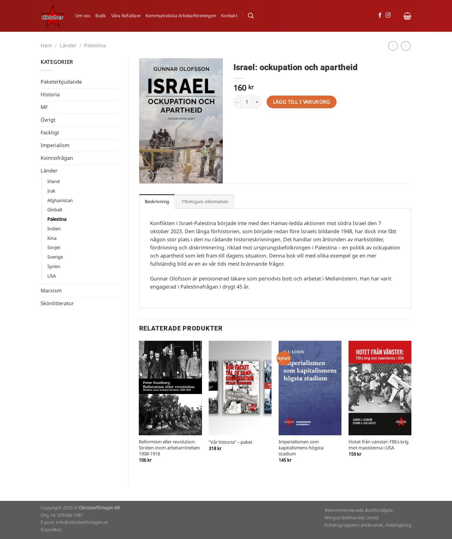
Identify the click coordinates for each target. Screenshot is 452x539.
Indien (54, 228)
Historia (50, 94)
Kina (51, 238)
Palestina (95, 45)
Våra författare (126, 15)
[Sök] (251, 16)
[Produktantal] (246, 102)
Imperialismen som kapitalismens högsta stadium (301, 448)
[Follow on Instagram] (388, 15)
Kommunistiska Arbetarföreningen (180, 15)
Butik (100, 15)
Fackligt (50, 132)
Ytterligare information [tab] (205, 201)
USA (51, 276)
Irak (51, 191)
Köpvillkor (51, 529)
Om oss (82, 15)
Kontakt (229, 15)
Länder (68, 45)
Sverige (55, 257)
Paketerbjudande (61, 82)
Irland (53, 181)
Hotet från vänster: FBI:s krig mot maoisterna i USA (379, 445)
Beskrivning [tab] (157, 201)
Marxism (51, 290)
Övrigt (48, 120)
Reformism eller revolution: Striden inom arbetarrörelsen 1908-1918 (169, 448)
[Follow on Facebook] (380, 15)
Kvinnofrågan (57, 158)
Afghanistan (60, 200)
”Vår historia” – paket (230, 443)
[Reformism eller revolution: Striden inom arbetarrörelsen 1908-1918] (170, 388)
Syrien (53, 266)
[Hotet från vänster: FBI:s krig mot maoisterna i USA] (380, 388)
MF (44, 107)
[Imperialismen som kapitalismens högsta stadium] (310, 388)
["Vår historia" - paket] (240, 388)
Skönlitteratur (57, 303)
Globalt (55, 209)
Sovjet (53, 247)
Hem (46, 45)
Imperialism (55, 145)
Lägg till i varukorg (301, 102)
